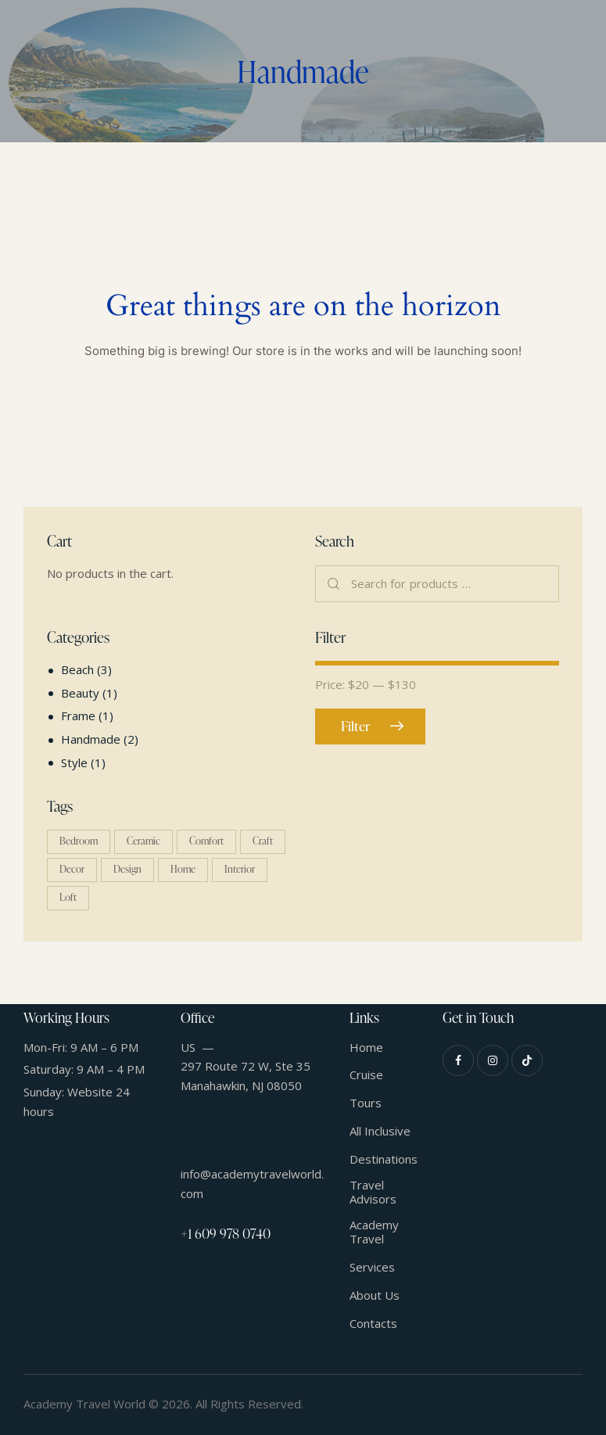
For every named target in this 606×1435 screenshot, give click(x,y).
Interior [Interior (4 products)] (239, 869)
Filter (355, 726)
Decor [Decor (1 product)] (71, 869)
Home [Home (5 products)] (182, 869)
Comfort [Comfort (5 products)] (206, 841)
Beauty (80, 693)
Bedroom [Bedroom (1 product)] (78, 841)
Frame (78, 715)
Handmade (90, 739)
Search (334, 584)
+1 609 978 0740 (226, 1233)
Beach (77, 669)
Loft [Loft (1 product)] (68, 897)
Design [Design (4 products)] (127, 869)
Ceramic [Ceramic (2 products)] (143, 841)
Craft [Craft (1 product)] (263, 841)
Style (74, 762)
